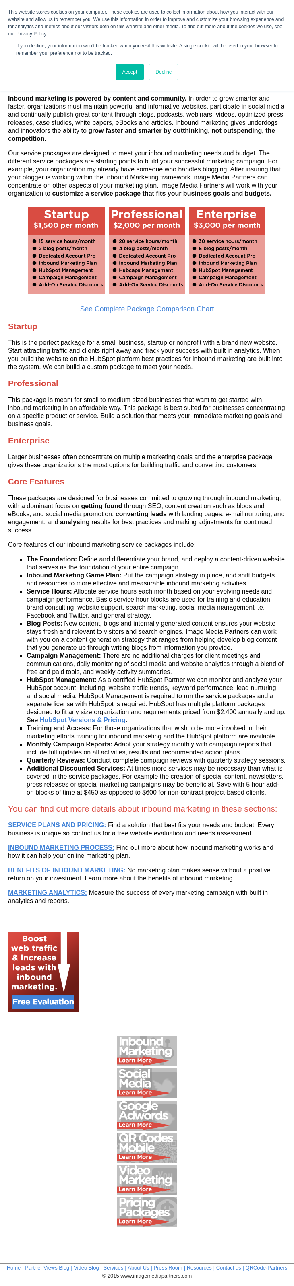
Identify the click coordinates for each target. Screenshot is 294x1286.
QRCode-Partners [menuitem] (267, 1268)
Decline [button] (163, 72)
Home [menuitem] (14, 1268)
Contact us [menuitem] (228, 1268)
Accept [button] (129, 72)
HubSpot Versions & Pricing (82, 720)
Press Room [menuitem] (168, 1268)
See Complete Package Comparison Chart (147, 309)
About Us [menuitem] (138, 1268)
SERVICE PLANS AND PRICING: (57, 825)
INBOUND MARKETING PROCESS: (61, 847)
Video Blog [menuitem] (86, 1268)
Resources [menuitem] (199, 1268)
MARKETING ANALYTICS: (47, 892)
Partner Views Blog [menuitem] (47, 1268)
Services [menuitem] (114, 1268)
